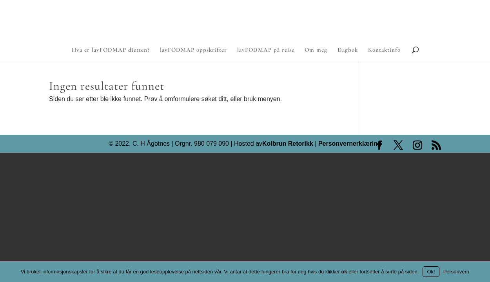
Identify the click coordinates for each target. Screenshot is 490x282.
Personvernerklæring (349, 144)
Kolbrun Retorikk (287, 144)
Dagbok (348, 50)
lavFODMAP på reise (265, 50)
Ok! (431, 272)
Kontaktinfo (384, 50)
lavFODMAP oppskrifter (193, 50)
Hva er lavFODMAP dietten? (111, 50)
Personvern (456, 271)
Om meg (316, 50)
